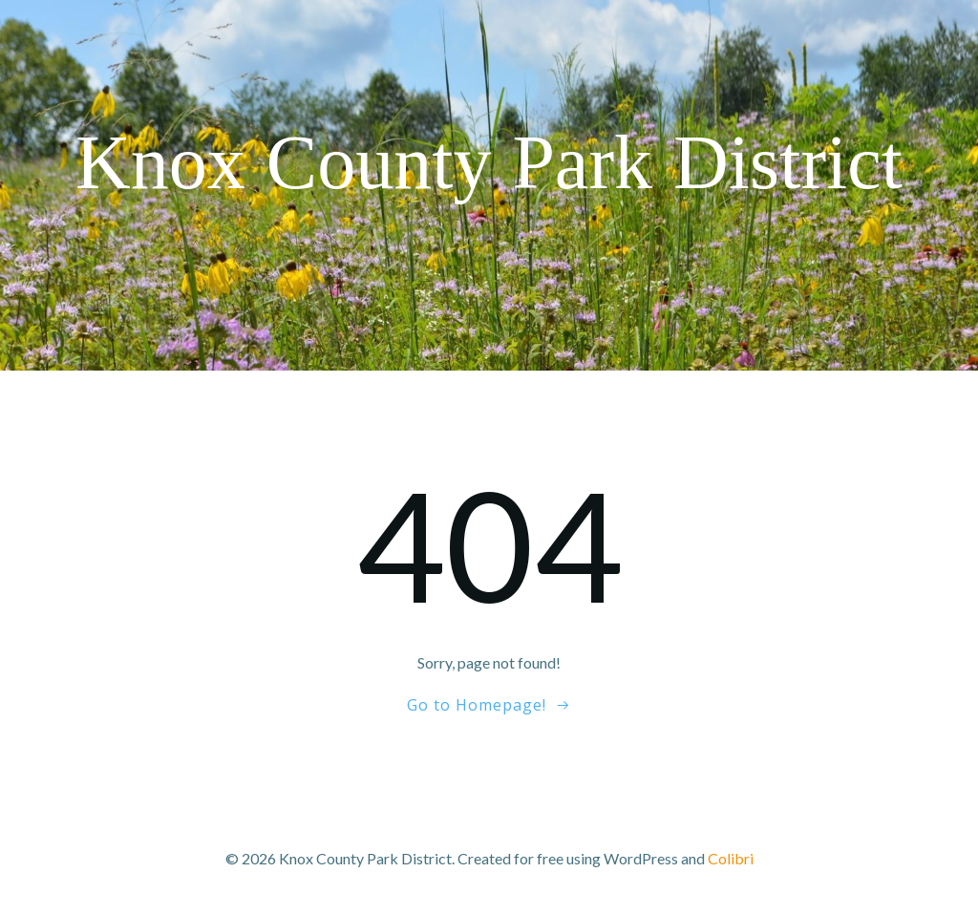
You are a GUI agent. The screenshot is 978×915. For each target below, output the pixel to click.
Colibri (731, 858)
